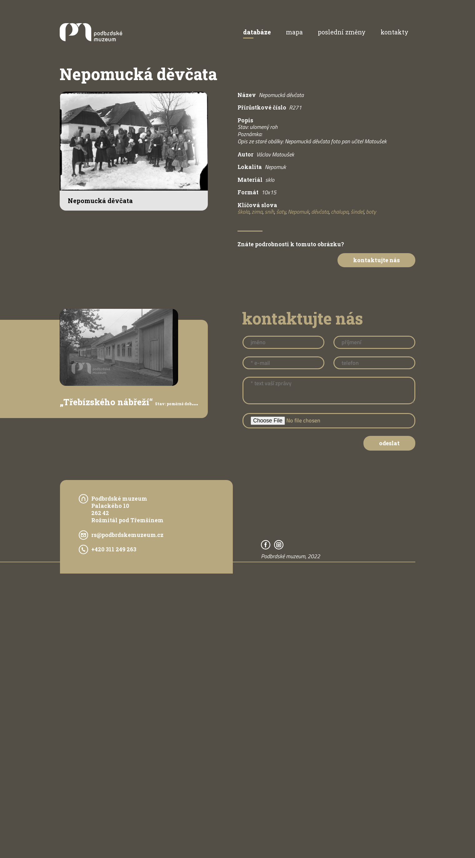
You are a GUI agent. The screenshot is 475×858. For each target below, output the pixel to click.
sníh (269, 211)
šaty (281, 211)
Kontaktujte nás (376, 260)
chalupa (339, 211)
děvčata (320, 211)
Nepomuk (298, 211)
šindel (357, 211)
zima (257, 211)
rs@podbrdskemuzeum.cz (127, 535)
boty (371, 211)
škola (243, 211)
